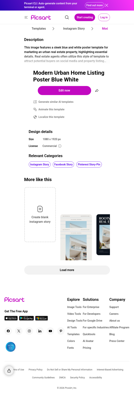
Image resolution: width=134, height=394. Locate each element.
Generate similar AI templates (56, 101)
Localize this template (51, 116)
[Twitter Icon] (19, 331)
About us (114, 320)
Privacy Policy (35, 369)
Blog (112, 334)
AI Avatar (88, 341)
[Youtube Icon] (50, 331)
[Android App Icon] (26, 319)
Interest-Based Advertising (110, 369)
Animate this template (52, 109)
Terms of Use (17, 369)
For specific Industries (96, 327)
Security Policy (77, 377)
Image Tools (74, 307)
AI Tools (72, 327)
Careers (114, 313)
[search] (66, 17)
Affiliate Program (119, 327)
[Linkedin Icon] (40, 331)
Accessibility (95, 377)
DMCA (62, 377)
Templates (73, 334)
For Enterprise (91, 307)
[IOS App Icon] (11, 319)
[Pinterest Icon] (61, 331)
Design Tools (75, 320)
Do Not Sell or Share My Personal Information (69, 369)
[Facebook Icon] (8, 331)
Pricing (87, 347)
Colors (71, 341)
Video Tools (74, 313)
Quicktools (89, 334)
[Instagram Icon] (29, 331)
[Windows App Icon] (41, 319)
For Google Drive (92, 320)
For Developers (91, 313)
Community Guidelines (43, 377)
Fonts (70, 347)
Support (114, 307)
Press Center (117, 341)
